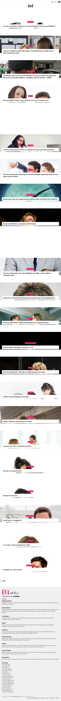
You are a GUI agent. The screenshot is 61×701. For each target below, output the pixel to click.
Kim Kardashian (23, 609)
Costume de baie (28, 625)
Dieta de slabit (52, 638)
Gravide (12, 654)
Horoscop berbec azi (7, 690)
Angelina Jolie (45, 609)
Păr (3, 618)
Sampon (37, 618)
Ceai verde (21, 633)
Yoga (22, 638)
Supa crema (47, 645)
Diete (3, 638)
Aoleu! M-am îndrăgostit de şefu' (16, 397)
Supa (28, 645)
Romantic (9, 602)
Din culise (4, 659)
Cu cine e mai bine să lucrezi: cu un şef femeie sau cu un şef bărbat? (29, 26)
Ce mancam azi (40, 647)
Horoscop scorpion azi (8, 682)
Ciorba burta (32, 647)
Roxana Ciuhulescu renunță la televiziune (19, 224)
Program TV (39, 611)
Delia (13, 611)
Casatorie (32, 602)
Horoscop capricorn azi (8, 680)
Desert (3, 647)
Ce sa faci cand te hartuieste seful (16, 545)
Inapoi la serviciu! (10, 495)
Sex (36, 602)
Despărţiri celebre (37, 659)
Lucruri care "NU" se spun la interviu (17, 446)
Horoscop (5, 663)
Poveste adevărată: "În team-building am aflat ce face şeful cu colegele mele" (27, 274)
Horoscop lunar (6, 673)
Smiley (6, 611)
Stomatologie (29, 631)
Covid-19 (51, 659)
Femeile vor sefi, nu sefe (12, 570)
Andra (9, 611)
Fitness (7, 638)
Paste (8, 645)
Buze (41, 618)
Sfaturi (30, 46)
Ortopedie (29, 633)
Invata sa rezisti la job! (12, 471)
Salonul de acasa (16, 619)
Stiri (30, 219)
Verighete (4, 626)
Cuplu (30, 96)
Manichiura (31, 618)
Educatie (30, 22)
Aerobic (32, 638)
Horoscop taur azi (6, 679)
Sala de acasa (26, 640)
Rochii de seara (9, 625)
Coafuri (19, 618)
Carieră (30, 145)
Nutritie (46, 638)
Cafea (24, 645)
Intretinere (27, 638)
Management (30, 516)
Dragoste (4, 602)
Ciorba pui (25, 647)
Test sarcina (52, 631)
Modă (4, 623)
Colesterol (36, 631)
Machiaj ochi (50, 618)
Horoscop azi (5, 667)
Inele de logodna (49, 625)
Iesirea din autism (27, 659)
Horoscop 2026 (6, 664)
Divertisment (6, 608)
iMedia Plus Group (17, 696)
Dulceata (32, 645)
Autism (25, 654)
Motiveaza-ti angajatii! (12, 520)
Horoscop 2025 (6, 666)
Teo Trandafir (38, 609)
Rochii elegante (41, 625)
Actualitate (30, 71)
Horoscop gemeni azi (7, 676)
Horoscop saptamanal (7, 692)
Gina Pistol (17, 611)
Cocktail (42, 645)
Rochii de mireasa (18, 625)
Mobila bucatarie (6, 652)
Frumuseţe (5, 616)
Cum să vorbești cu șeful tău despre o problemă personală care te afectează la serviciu (28, 52)
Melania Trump (32, 611)
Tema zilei (20, 659)
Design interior (42, 652)
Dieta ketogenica (18, 640)
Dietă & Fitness (7, 637)
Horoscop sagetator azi (8, 683)
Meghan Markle (6, 609)
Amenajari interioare (16, 652)
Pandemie (56, 659)
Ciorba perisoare (18, 647)
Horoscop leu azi (6, 687)
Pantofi (34, 625)
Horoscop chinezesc (7, 670)
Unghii (9, 618)
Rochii (5, 618)
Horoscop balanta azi (7, 689)
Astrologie (30, 194)
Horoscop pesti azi (7, 686)
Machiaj (24, 618)
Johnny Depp (30, 609)
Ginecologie (22, 631)
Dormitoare (35, 652)
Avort (16, 633)
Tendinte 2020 (20, 626)
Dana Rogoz (52, 609)
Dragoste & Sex (7, 601)
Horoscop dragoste (7, 669)
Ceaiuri (8, 631)
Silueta (12, 640)
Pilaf (12, 647)
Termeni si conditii (45, 698)
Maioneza (8, 647)
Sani (27, 618)
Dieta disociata (6, 640)
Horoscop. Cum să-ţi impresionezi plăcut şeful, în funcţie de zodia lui (30, 199)
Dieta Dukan (12, 638)
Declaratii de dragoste (7, 604)
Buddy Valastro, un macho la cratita (17, 421)
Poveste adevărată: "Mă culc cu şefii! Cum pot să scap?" (24, 372)
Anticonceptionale (43, 631)
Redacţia (52, 698)
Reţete (4, 643)
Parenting (48, 652)
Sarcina (4, 631)
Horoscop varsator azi (7, 684)
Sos (18, 645)
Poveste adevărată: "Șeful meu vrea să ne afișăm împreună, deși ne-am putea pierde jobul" (30, 175)
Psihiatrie (35, 633)
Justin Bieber (24, 611)
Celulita (45, 618)
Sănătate (5, 630)
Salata (21, 645)
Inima (11, 631)
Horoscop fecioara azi (7, 677)
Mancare (4, 645)
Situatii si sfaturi (30, 343)
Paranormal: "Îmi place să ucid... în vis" (18, 347)
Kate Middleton (14, 609)
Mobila (24, 652)
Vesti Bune (45, 659)
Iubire (28, 602)
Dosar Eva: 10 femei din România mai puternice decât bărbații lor (29, 298)
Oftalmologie (11, 633)
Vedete (30, 293)
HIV (25, 633)
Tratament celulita (6, 619)
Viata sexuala (15, 602)
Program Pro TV (47, 611)
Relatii (30, 170)
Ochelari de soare (12, 626)
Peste (15, 645)
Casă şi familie (6, 650)
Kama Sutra (41, 602)
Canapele (28, 652)
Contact (57, 698)
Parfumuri (14, 618)
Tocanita (37, 645)
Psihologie (16, 631)
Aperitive (53, 645)
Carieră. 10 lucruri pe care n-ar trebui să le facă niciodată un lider (28, 150)
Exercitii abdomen (39, 638)
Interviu (9, 659)
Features (30, 417)
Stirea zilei (14, 659)
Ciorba (12, 645)
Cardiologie (5, 633)
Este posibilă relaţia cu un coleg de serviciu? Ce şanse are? (26, 100)
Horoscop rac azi (6, 674)
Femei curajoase (18, 654)
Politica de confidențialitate (33, 698)
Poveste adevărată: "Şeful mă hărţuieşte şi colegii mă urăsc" (26, 322)
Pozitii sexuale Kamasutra (51, 602)
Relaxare (18, 638)
